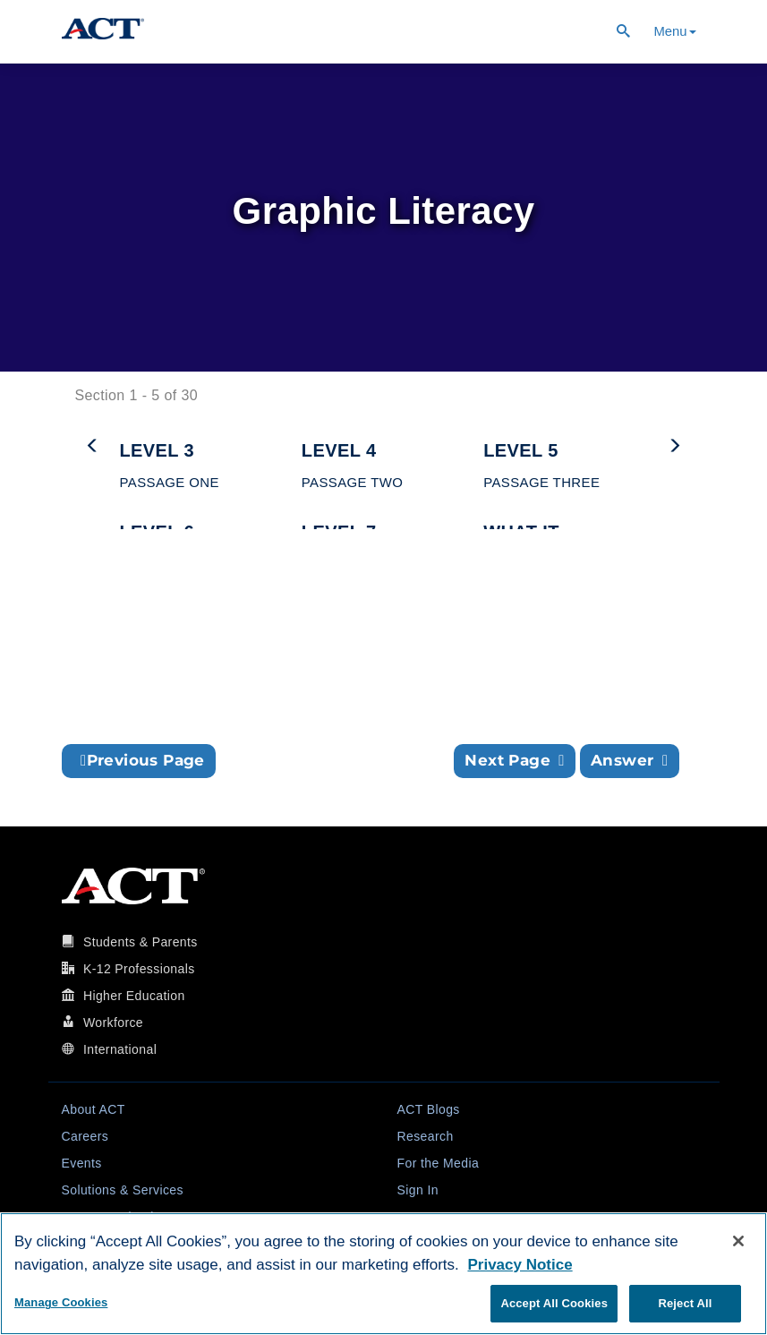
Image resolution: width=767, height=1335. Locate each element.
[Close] (738, 1241)
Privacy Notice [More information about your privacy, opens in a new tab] (519, 1264)
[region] (383, 1273)
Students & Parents (140, 942)
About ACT (93, 1109)
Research (425, 1136)
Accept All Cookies (554, 1303)
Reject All (685, 1303)
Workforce (113, 1022)
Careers (85, 1136)
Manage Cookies (60, 1302)
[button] (202, 459)
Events (82, 1163)
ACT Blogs (428, 1109)
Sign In (418, 1190)
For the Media (438, 1163)
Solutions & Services (122, 1190)
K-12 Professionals (139, 969)
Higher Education (134, 995)
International (120, 1049)
